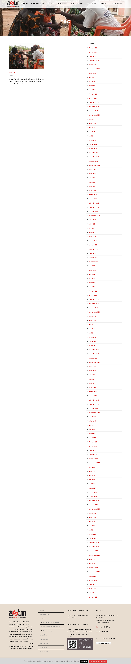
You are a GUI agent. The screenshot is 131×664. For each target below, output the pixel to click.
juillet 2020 (92, 320)
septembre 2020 (94, 312)
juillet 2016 (92, 517)
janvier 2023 (93, 199)
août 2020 (92, 316)
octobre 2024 (93, 111)
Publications (76, 3)
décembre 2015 (94, 542)
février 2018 (93, 442)
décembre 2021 (94, 249)
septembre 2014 (94, 572)
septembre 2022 (94, 215)
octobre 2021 (93, 257)
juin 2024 (92, 127)
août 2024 (92, 119)
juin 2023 (92, 178)
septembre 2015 (94, 555)
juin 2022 (92, 224)
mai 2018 (92, 429)
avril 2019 (92, 383)
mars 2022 (92, 236)
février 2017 (93, 492)
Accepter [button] (84, 661)
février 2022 (93, 241)
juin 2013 (92, 593)
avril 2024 (92, 136)
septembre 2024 (94, 115)
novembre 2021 (94, 253)
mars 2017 (92, 488)
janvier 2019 (93, 396)
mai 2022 (92, 228)
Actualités (63, 3)
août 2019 (92, 366)
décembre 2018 (94, 400)
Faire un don (91, 3)
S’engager (104, 3)
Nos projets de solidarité (51, 622)
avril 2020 (92, 333)
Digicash (69, 637)
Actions (51, 3)
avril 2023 (92, 186)
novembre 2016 (94, 500)
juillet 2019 (92, 371)
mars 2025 (92, 90)
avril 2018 (92, 433)
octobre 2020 (93, 308)
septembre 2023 (94, 165)
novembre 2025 (94, 60)
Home (25, 3)
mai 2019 (92, 379)
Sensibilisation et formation (51, 626)
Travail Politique (48, 631)
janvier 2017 (93, 496)
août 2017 (92, 467)
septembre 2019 (94, 362)
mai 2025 (92, 81)
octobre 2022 (93, 211)
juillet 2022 (92, 220)
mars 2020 (92, 337)
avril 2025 (92, 85)
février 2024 (93, 144)
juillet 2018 (92, 421)
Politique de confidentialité (98, 661)
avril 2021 (92, 282)
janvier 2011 (93, 597)
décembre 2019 (94, 350)
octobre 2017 (93, 459)
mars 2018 (92, 438)
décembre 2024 (94, 102)
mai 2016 (92, 526)
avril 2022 (92, 232)
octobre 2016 (93, 505)
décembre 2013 (94, 584)
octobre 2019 (93, 358)
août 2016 (92, 513)
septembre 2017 (94, 463)
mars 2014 (92, 576)
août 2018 (92, 417)
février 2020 (93, 341)
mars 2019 (92, 387)
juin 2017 (92, 475)
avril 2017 (92, 484)
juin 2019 (92, 375)
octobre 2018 (93, 408)
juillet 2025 (92, 73)
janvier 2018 (93, 446)
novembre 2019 (94, 354)
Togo (11, 75)
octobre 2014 (93, 568)
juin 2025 (92, 77)
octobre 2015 (93, 551)
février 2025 (93, 94)
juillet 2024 (92, 123)
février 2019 (93, 391)
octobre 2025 (93, 65)
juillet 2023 (92, 174)
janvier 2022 (93, 245)
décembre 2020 (94, 299)
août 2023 (92, 169)
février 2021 (93, 291)
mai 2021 (92, 278)
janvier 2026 (93, 52)
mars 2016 (92, 534)
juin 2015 (92, 563)
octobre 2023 (93, 161)
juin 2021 (92, 274)
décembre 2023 (94, 153)
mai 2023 (92, 182)
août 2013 (92, 588)
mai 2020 (92, 329)
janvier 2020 (93, 345)
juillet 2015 (92, 559)
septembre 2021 (94, 262)
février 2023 (93, 194)
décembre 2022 (94, 203)
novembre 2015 (94, 547)
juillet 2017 (92, 471)
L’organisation (37, 3)
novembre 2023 (94, 157)
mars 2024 (92, 140)
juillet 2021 (92, 270)
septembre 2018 (94, 412)
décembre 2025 (94, 56)
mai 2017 (92, 479)
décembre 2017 (94, 450)
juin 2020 (92, 324)
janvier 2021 (93, 295)
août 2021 (92, 266)
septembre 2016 (94, 509)
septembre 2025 (94, 69)
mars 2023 (92, 190)
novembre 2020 (94, 303)
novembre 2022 (94, 207)
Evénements (117, 3)
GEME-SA (12, 73)
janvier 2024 (93, 148)
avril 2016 (92, 530)
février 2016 (93, 538)
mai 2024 (92, 132)
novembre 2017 (94, 454)
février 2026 (93, 48)
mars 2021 (92, 287)
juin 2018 (92, 425)
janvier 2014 (93, 580)
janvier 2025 (93, 98)
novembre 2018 (94, 404)
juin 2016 (92, 521)
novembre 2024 (94, 106)
